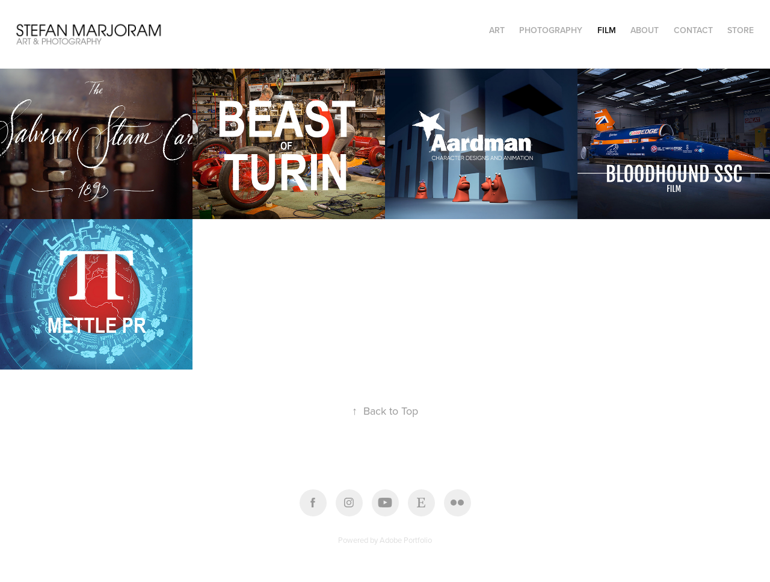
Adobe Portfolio (406, 539)
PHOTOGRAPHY (550, 30)
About (644, 30)
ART (497, 30)
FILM (606, 30)
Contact (693, 30)
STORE (740, 30)
